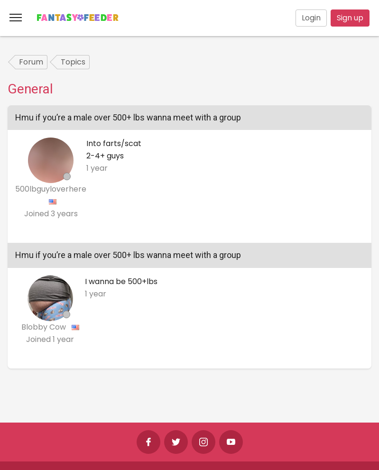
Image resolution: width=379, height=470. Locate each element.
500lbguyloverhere (50, 189)
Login (311, 17)
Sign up (350, 17)
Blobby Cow (44, 327)
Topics (73, 61)
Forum (31, 61)
